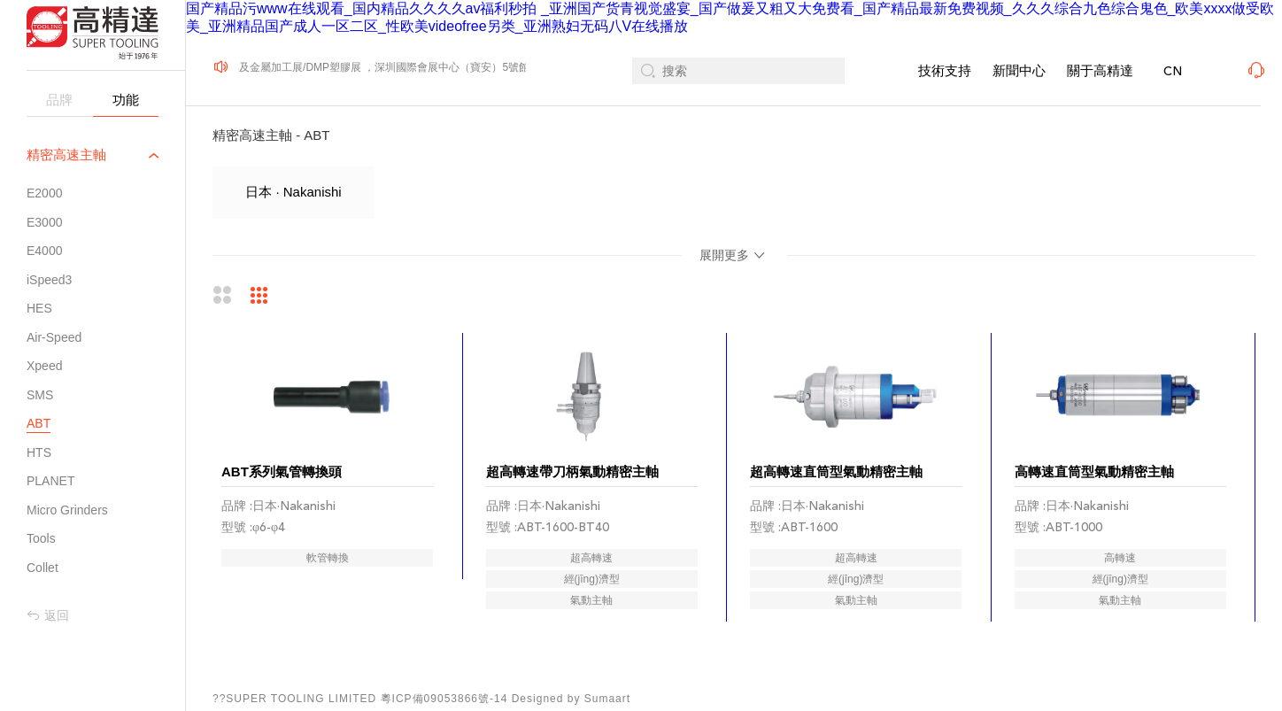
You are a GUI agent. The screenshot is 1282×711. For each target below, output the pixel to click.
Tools (41, 538)
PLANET (50, 481)
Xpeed (44, 366)
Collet (42, 567)
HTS (39, 452)
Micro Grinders (67, 510)
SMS (40, 395)
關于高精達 (1100, 70)
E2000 (44, 193)
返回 (48, 615)
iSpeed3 (49, 280)
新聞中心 (1019, 70)
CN (1172, 71)
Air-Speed (54, 337)
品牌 (59, 99)
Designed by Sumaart (571, 698)
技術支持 (944, 70)
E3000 (44, 222)
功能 (125, 99)
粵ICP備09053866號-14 (444, 698)
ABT (38, 423)
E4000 (44, 250)
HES (39, 308)
